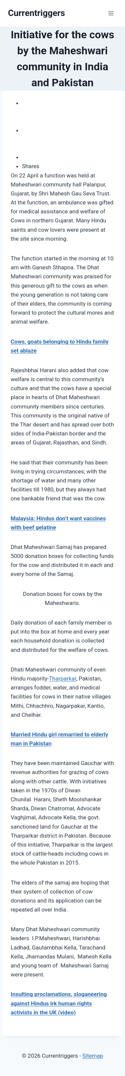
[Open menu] (111, 13)
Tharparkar (62, 678)
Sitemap (92, 1055)
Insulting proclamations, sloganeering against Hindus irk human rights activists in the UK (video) (59, 1003)
